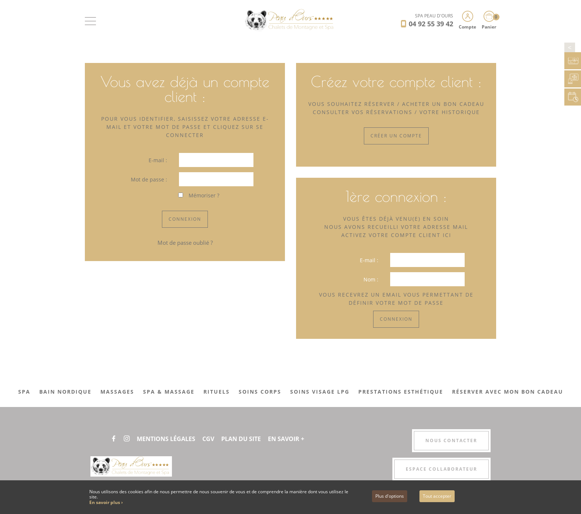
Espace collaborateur (441, 469)
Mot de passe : (149, 179)
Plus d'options (389, 496)
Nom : (370, 279)
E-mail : (158, 160)
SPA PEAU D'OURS (434, 16)
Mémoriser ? (204, 195)
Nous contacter (451, 440)
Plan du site (241, 439)
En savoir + (286, 439)
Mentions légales (166, 439)
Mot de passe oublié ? (185, 242)
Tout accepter (437, 496)
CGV (208, 439)
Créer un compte (396, 136)
